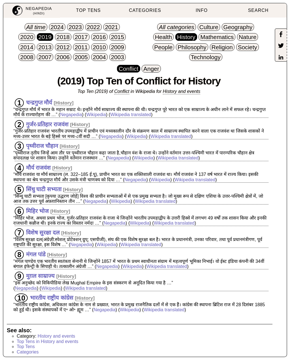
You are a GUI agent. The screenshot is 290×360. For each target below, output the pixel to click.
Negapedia (71, 114)
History (63, 103)
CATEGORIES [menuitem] (145, 10)
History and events (182, 91)
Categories (28, 352)
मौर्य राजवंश (38, 167)
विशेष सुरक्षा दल (43, 232)
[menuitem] (31, 10)
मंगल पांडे (36, 254)
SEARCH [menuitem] (258, 10)
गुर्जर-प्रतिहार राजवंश (47, 124)
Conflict (121, 91)
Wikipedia (96, 114)
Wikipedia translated (130, 114)
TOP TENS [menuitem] (88, 10)
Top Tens (26, 346)
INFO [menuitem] (202, 10)
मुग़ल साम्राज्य (40, 276)
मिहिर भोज (37, 211)
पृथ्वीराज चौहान (42, 146)
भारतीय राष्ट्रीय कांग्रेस (51, 298)
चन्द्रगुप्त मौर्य (39, 102)
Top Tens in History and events (47, 341)
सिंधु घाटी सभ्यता (43, 189)
